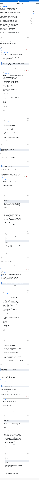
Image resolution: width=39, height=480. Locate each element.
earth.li (1, 1)
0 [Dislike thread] (26, 49)
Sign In (23, 1)
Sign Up (26, 1)
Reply (1, 34)
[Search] (38, 1)
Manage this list (18, 1)
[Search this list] (33, 1)
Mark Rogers (5, 6)
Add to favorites (32, 13)
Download (31, 9)
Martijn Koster (5, 257)
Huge (3, 144)
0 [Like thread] (24, 49)
